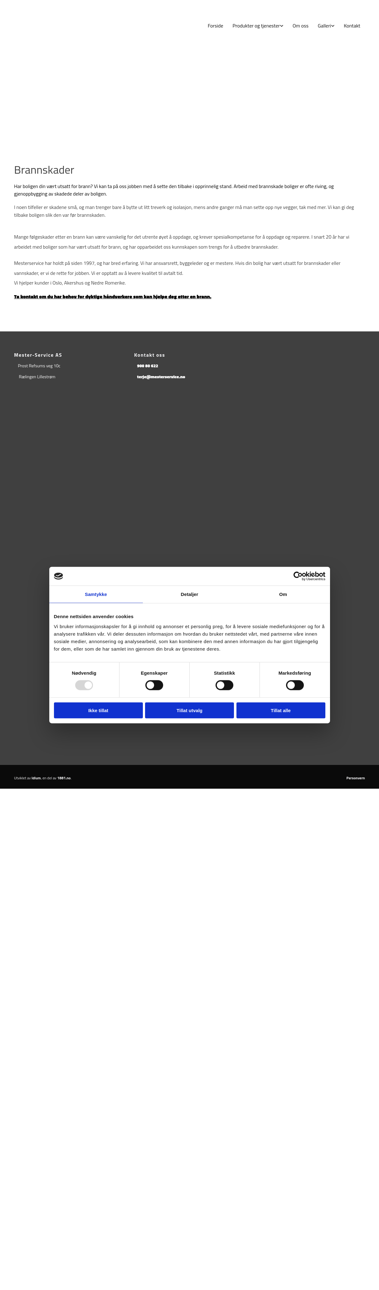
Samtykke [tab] (96, 594)
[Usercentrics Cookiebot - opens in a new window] (298, 576)
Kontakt (352, 25)
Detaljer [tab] (189, 594)
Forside (215, 25)
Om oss (301, 25)
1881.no (64, 778)
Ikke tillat (98, 710)
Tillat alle (281, 710)
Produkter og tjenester (256, 25)
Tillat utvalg (189, 710)
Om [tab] (283, 594)
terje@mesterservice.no (161, 376)
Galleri (324, 25)
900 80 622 (147, 365)
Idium (36, 778)
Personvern (356, 778)
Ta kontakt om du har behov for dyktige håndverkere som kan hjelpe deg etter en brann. (112, 296)
